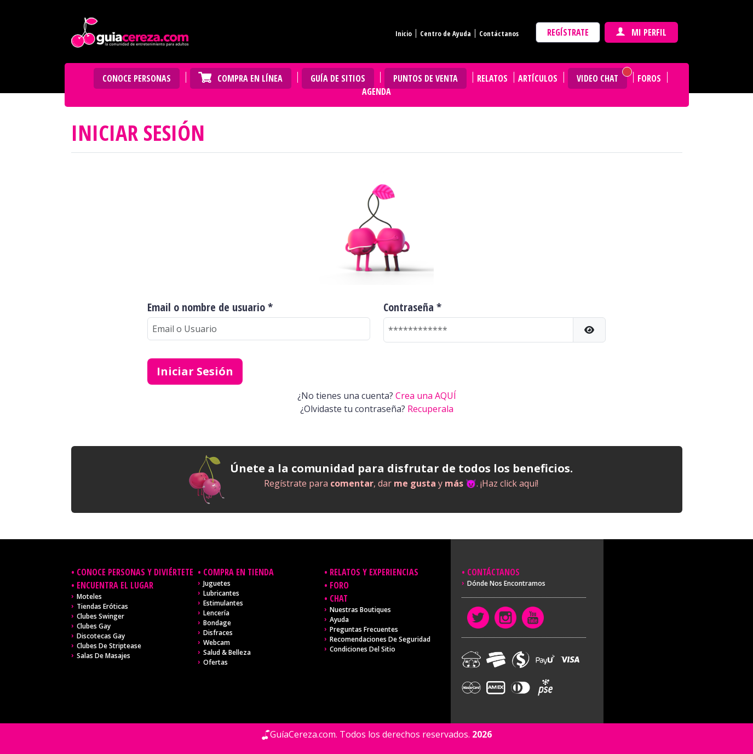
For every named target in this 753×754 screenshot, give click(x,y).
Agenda (376, 91)
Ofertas (215, 662)
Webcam (216, 642)
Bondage (217, 622)
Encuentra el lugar (115, 585)
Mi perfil (641, 32)
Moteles (89, 596)
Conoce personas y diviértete (135, 572)
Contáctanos (499, 33)
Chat (339, 598)
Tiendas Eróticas (102, 606)
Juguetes (217, 583)
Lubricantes (221, 593)
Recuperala (430, 409)
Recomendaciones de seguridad (380, 639)
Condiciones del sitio (362, 649)
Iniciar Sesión (195, 371)
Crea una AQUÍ (425, 396)
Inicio (403, 33)
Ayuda (339, 619)
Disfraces (218, 632)
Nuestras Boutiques (360, 609)
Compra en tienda (238, 572)
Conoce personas (136, 78)
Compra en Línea (250, 78)
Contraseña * (412, 307)
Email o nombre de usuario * (210, 307)
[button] (589, 329)
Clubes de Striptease (109, 645)
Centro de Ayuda (445, 33)
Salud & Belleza (227, 652)
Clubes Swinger (100, 616)
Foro (339, 585)
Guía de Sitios (338, 78)
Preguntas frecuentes (364, 629)
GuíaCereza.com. (303, 734)
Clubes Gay (94, 626)
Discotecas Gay (101, 636)
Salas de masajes (103, 655)
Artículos (537, 78)
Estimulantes (223, 603)
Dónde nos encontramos (506, 583)
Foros (649, 78)
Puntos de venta (425, 78)
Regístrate (568, 32)
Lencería (216, 613)
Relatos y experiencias (374, 572)
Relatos (492, 78)
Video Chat (597, 78)
